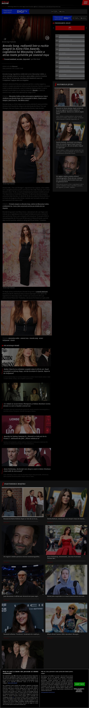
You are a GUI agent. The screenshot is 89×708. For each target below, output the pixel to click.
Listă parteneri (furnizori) (48, 692)
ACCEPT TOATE (79, 684)
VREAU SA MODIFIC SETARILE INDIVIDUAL (79, 690)
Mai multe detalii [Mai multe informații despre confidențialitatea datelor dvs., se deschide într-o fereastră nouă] (12, 683)
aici (13, 697)
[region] (44, 688)
